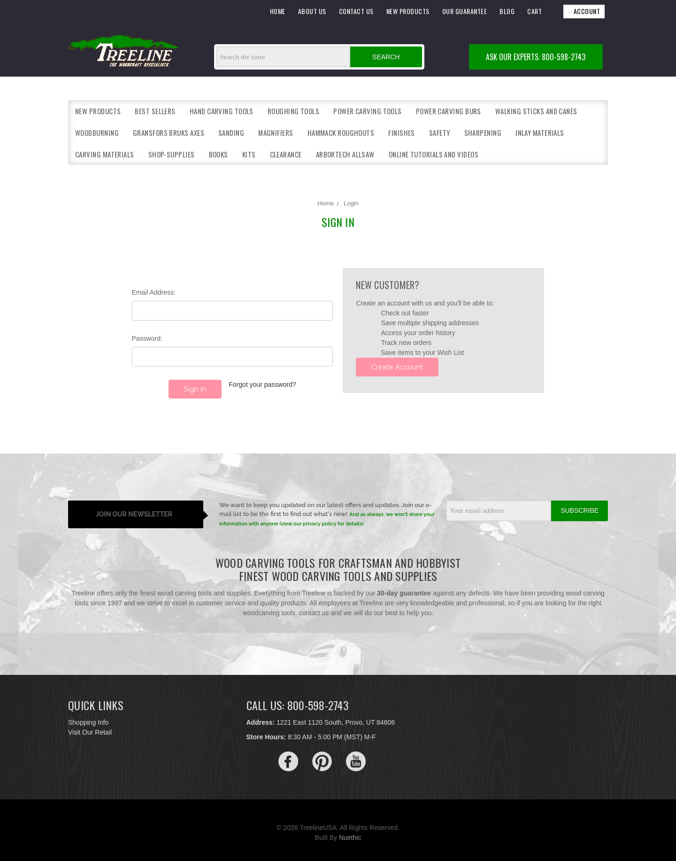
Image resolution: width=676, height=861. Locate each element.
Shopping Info (88, 717)
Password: (147, 338)
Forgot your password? (262, 384)
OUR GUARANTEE (464, 11)
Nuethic (350, 832)
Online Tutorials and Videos (433, 154)
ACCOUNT (584, 11)
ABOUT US (312, 11)
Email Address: (154, 292)
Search (385, 57)
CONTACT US (356, 11)
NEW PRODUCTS (408, 11)
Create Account (397, 367)
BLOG (507, 11)
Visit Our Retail (90, 727)
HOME (277, 11)
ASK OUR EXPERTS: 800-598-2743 (535, 57)
